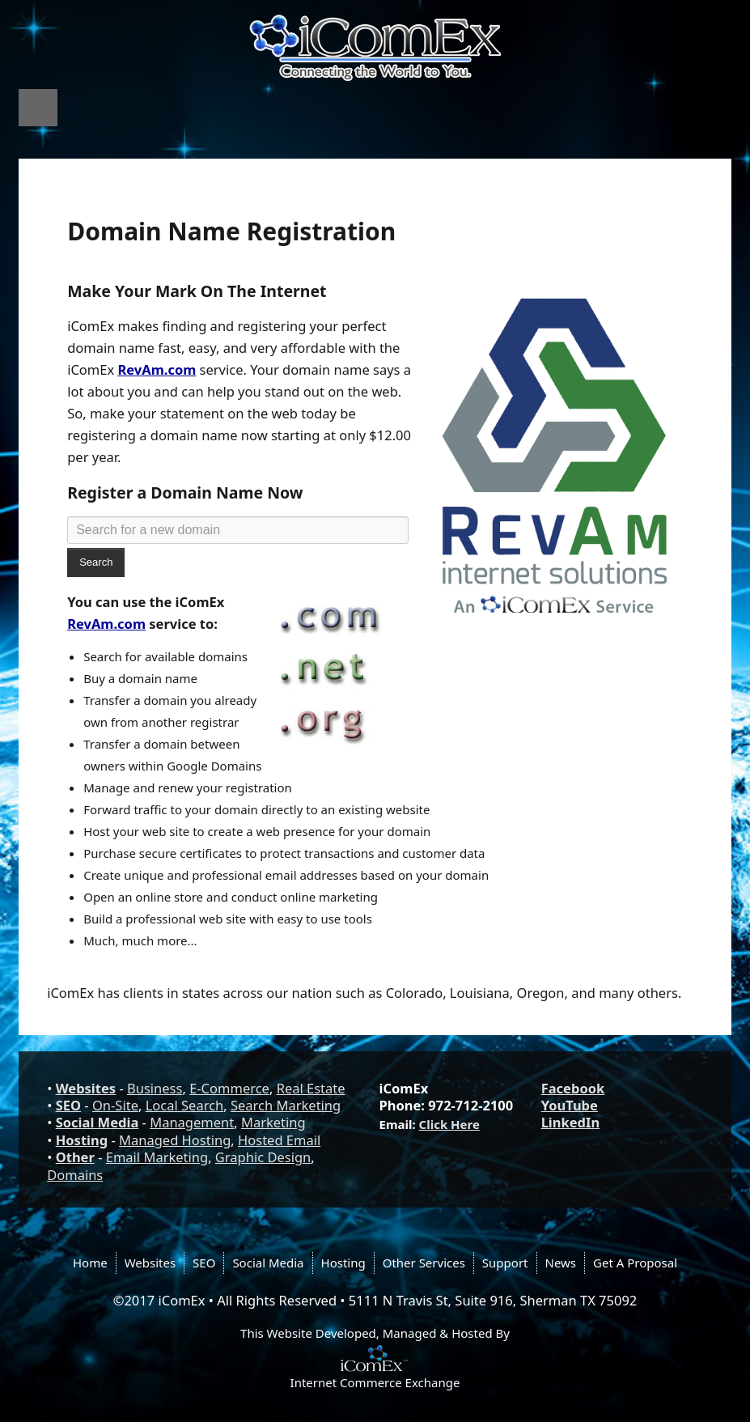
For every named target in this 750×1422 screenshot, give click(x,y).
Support (505, 1262)
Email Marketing (157, 1157)
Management (192, 1122)
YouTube (569, 1105)
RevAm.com (156, 369)
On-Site (115, 1105)
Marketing (273, 1122)
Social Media (97, 1122)
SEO (68, 1105)
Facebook (573, 1088)
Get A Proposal (635, 1262)
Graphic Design (263, 1157)
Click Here (449, 1124)
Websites (86, 1088)
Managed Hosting (175, 1140)
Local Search (185, 1105)
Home (90, 1262)
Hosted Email (279, 1140)
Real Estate (311, 1088)
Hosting (82, 1140)
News (561, 1262)
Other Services (424, 1262)
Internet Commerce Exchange (375, 1382)
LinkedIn (570, 1122)
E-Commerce (229, 1088)
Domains (75, 1174)
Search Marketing (286, 1105)
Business (154, 1088)
